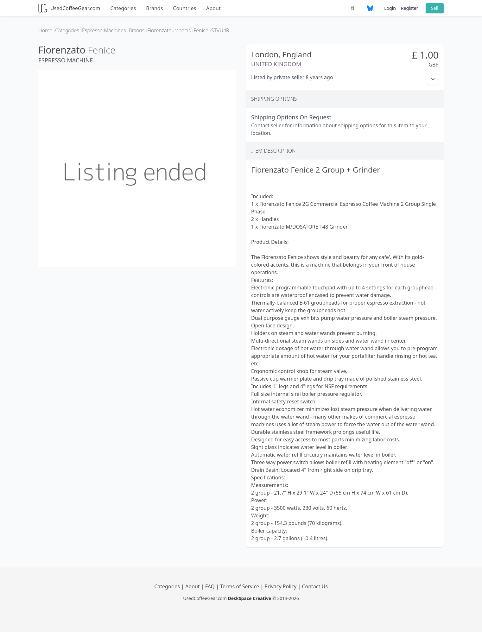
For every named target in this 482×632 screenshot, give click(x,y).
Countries (184, 8)
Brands (154, 8)
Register (409, 8)
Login (390, 8)
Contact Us (314, 586)
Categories (123, 8)
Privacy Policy (281, 586)
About (213, 8)
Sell (434, 8)
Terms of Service (240, 586)
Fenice (101, 49)
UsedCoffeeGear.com (69, 8)
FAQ (210, 586)
